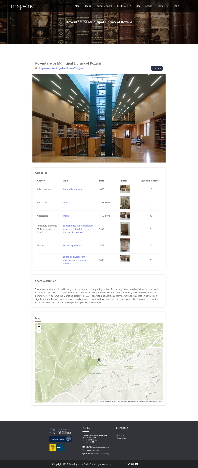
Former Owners (104, 5)
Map (77, 5)
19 (150, 189)
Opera (66, 202)
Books (87, 5)
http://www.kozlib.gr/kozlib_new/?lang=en (61, 68)
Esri (115, 401)
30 (150, 202)
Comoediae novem (72, 189)
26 (150, 260)
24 (150, 245)
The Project (124, 5)
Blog (138, 5)
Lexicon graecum (72, 245)
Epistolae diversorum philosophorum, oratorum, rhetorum (77, 260)
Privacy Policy (121, 438)
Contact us (162, 5)
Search (148, 5)
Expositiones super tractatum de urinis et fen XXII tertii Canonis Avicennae (78, 229)
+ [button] (39, 327)
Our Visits (156, 68)
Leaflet (102, 401)
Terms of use (120, 435)
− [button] (39, 331)
